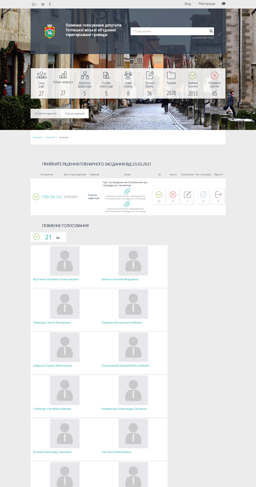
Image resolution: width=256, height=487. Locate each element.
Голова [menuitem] (77, 439)
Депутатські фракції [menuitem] (83, 451)
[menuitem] (41, 83)
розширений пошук (203, 37)
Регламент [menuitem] (79, 457)
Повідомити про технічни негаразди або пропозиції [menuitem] (133, 450)
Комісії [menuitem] (77, 448)
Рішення (50, 137)
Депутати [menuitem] (78, 445)
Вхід (188, 3)
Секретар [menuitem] (78, 442)
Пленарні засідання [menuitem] (83, 454)
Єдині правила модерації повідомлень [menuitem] (127, 441)
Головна (37, 137)
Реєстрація (207, 3)
